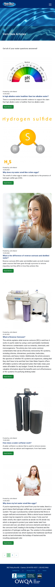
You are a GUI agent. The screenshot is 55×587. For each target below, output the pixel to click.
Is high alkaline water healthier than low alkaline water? (26, 96)
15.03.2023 (6, 440)
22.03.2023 (6, 334)
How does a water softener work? (17, 443)
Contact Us (15, 570)
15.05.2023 (6, 94)
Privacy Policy (31, 570)
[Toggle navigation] (50, 4)
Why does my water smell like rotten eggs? (21, 172)
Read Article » (8, 107)
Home (44, 570)
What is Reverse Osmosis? (14, 337)
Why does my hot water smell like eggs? (20, 503)
